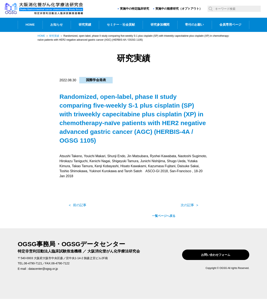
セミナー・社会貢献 (121, 24)
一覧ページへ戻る (133, 205)
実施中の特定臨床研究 (134, 8)
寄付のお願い (194, 24)
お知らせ (56, 24)
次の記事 (187, 205)
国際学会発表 (96, 80)
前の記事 (79, 205)
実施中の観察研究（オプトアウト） (178, 8)
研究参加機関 (160, 24)
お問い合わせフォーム (222, 254)
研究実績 (85, 24)
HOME (30, 24)
